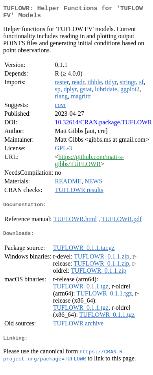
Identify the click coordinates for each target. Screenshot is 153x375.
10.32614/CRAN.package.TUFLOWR (103, 125)
